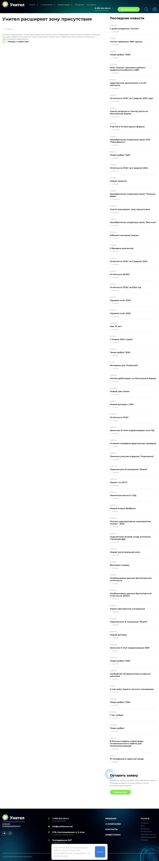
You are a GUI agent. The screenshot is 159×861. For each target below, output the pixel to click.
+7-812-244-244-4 (60, 818)
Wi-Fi (143, 826)
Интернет (144, 823)
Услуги (32, 5)
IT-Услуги (144, 840)
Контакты (91, 5)
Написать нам (120, 792)
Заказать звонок (128, 9)
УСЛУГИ (145, 818)
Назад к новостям (18, 41)
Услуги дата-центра (148, 834)
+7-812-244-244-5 (58, 843)
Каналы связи (146, 831)
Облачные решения (149, 837)
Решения (79, 5)
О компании (47, 5)
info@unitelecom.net (62, 826)
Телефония (145, 829)
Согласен (100, 852)
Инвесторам (64, 5)
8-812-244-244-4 (103, 8)
